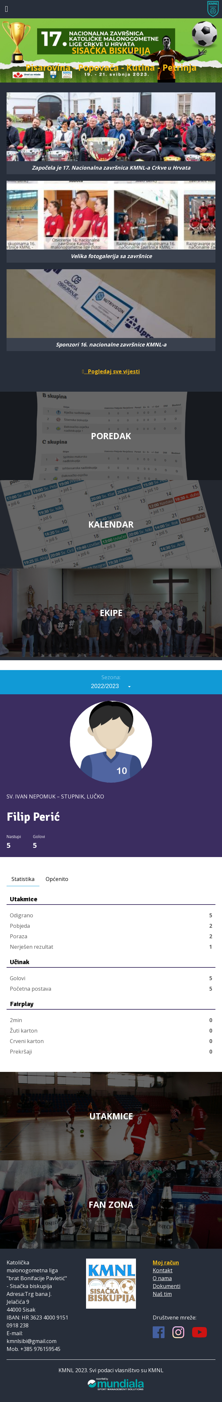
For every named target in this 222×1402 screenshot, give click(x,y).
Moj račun (166, 1262)
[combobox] (111, 686)
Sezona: (111, 677)
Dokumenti (166, 1286)
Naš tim (162, 1294)
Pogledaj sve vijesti (111, 371)
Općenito (57, 879)
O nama (162, 1278)
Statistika (22, 879)
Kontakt (162, 1270)
